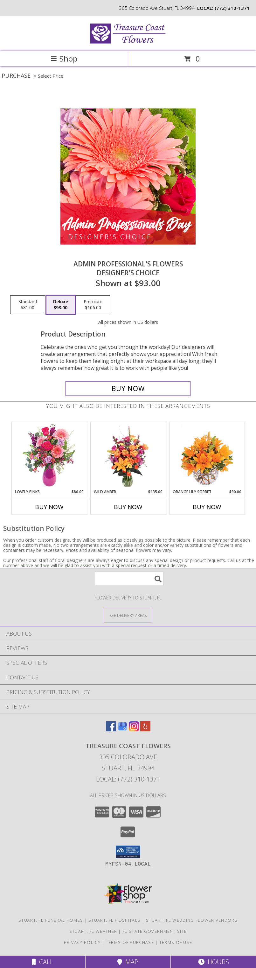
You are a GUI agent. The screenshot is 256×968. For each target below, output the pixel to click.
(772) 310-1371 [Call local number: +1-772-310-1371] (232, 8)
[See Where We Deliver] (128, 615)
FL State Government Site (154, 931)
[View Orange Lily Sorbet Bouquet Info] (206, 455)
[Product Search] (129, 579)
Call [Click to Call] (42, 962)
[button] (128, 852)
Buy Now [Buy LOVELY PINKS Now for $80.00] (49, 507)
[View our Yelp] (145, 729)
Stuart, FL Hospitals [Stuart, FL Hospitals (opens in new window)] (114, 920)
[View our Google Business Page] (122, 729)
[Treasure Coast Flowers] (128, 42)
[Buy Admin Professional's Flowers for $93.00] (128, 388)
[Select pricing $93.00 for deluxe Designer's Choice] (60, 305)
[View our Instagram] (134, 729)
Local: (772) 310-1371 (128, 779)
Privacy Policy (82, 942)
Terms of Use (175, 942)
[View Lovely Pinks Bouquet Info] (49, 455)
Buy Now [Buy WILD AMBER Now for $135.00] (128, 507)
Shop (64, 58)
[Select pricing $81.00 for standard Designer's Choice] (27, 305)
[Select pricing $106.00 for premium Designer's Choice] (93, 305)
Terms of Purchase (130, 942)
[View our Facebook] (111, 729)
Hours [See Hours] (213, 962)
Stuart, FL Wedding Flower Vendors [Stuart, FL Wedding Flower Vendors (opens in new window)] (192, 920)
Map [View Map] (127, 962)
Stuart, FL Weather (93, 931)
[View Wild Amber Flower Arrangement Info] (128, 456)
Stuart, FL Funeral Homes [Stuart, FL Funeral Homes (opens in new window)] (50, 920)
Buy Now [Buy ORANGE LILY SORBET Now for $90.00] (207, 507)
